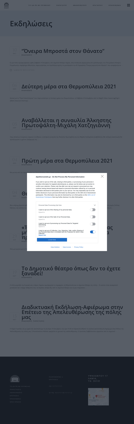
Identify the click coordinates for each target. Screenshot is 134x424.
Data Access (67, 247)
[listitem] (67, 205)
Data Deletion (55, 247)
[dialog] (67, 212)
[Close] (103, 177)
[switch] (92, 209)
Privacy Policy (78, 247)
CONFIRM (52, 240)
